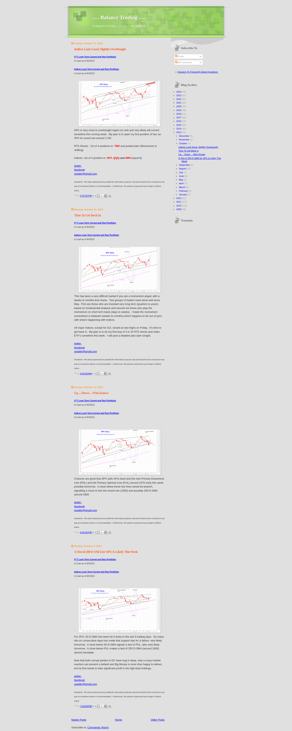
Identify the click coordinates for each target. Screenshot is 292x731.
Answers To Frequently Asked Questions (198, 72)
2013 (179, 132)
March (182, 187)
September (185, 165)
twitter (78, 165)
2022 (179, 99)
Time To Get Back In (87, 215)
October (183, 143)
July (181, 172)
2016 (179, 121)
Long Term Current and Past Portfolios (95, 57)
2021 (179, 103)
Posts (179, 56)
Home (118, 719)
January (183, 194)
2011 (179, 202)
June (182, 176)
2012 (179, 198)
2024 (179, 92)
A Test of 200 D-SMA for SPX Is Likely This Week (106, 552)
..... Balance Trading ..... (119, 17)
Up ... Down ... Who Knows (91, 393)
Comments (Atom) (98, 727)
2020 (179, 106)
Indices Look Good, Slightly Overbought (100, 49)
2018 (179, 114)
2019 (179, 110)
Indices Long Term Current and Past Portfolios (96, 69)
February (184, 191)
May (181, 179)
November (184, 139)
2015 (179, 125)
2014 (179, 128)
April (181, 183)
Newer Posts (78, 719)
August (183, 168)
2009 (179, 209)
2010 (179, 205)
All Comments (183, 62)
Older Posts (158, 719)
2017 (179, 117)
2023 (179, 95)
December (184, 136)
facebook (79, 169)
